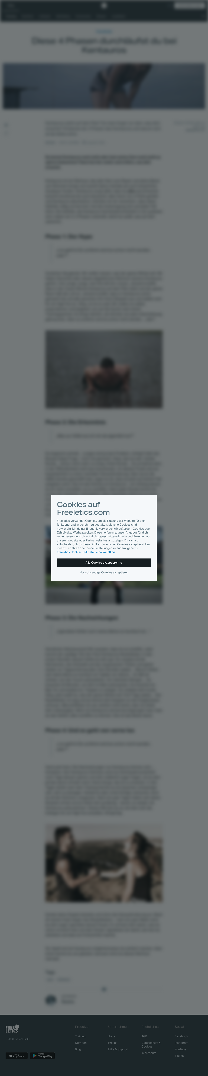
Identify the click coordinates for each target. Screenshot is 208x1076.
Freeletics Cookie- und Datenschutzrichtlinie (86, 552)
